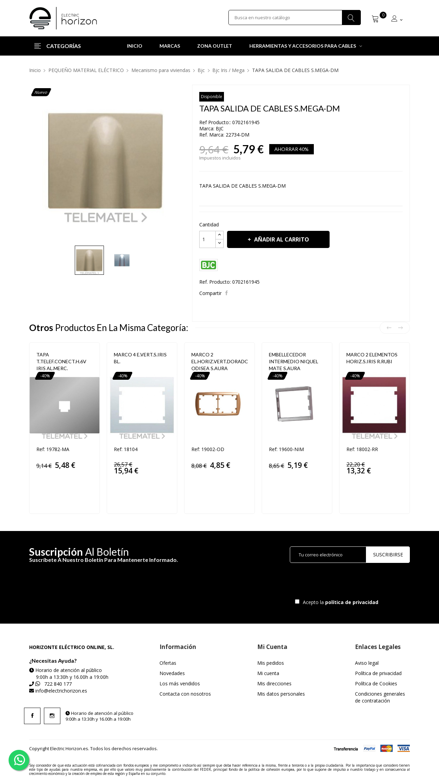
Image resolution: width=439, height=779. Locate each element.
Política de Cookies (376, 683)
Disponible (211, 96)
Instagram (52, 716)
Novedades (172, 673)
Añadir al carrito (281, 239)
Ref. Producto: (215, 282)
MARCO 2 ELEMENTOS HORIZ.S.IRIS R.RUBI (372, 358)
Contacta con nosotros (185, 694)
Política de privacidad (378, 673)
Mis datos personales (281, 694)
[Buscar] (294, 18)
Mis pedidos (270, 663)
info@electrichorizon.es (61, 690)
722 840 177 (58, 684)
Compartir (227, 293)
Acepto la (339, 602)
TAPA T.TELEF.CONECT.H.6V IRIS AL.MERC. (61, 361)
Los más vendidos (179, 683)
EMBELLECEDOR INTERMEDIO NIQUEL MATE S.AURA (293, 361)
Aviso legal (367, 663)
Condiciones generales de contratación (380, 697)
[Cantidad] (207, 239)
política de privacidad (352, 602)
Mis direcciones (274, 683)
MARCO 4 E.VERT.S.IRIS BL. (140, 358)
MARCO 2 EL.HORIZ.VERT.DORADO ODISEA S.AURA (219, 361)
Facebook (32, 716)
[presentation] (347, 582)
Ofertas (167, 663)
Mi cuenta (268, 673)
